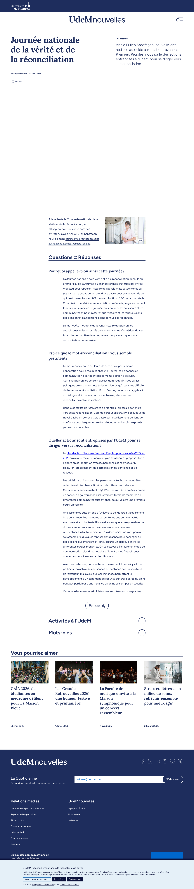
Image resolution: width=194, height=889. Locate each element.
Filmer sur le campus (21, 835)
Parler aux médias (19, 847)
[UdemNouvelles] (97, 21)
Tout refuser (59, 879)
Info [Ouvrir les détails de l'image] (140, 245)
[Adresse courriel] (118, 788)
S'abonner (172, 788)
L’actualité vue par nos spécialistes (27, 817)
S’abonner (73, 829)
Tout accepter (75, 879)
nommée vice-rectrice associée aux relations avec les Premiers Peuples (72, 248)
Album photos (17, 829)
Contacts (15, 853)
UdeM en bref (17, 841)
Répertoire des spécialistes (24, 823)
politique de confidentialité (43, 884)
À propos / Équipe (76, 817)
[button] (179, 21)
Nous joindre (74, 823)
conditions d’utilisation (69, 884)
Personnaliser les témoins (37, 879)
